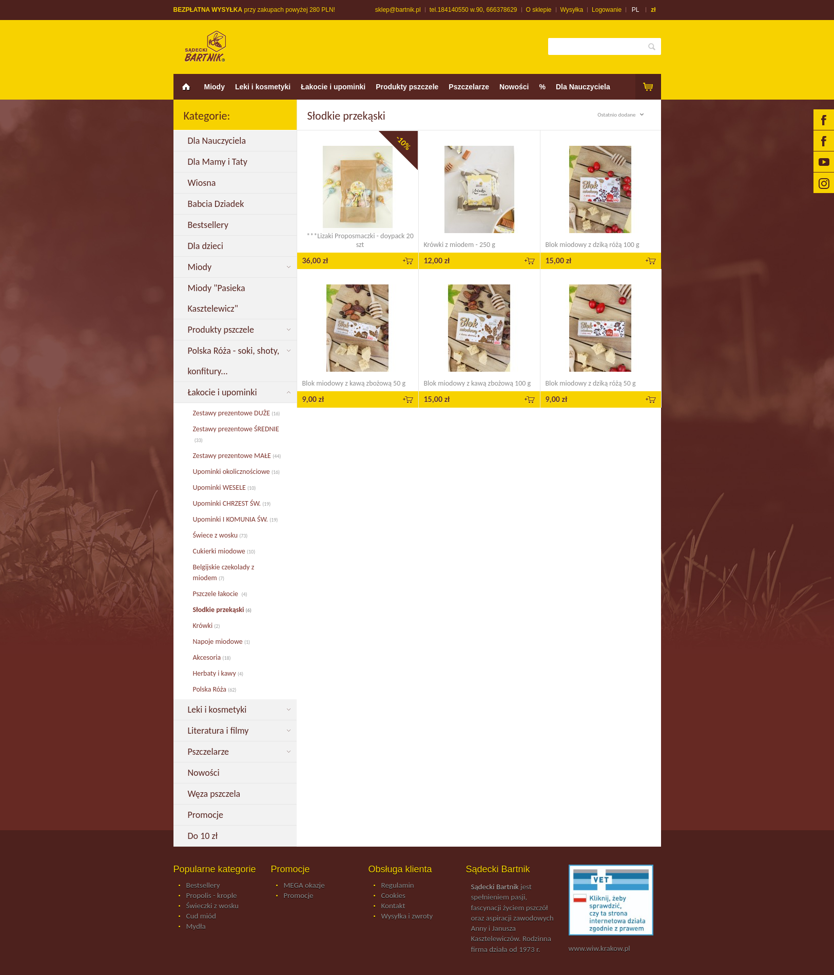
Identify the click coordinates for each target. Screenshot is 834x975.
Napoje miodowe (221, 641)
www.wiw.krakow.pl (599, 948)
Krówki (206, 625)
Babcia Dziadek (218, 203)
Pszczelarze (469, 87)
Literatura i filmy (219, 730)
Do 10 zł (204, 836)
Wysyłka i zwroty (407, 916)
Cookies (393, 896)
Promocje (207, 814)
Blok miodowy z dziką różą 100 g (592, 244)
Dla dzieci (207, 246)
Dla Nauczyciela (583, 87)
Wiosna (203, 182)
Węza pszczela (215, 793)
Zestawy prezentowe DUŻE (236, 413)
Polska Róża (215, 689)
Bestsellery (209, 225)
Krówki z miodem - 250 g (459, 244)
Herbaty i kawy (218, 673)
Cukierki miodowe (224, 551)
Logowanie (607, 9)
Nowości (514, 87)
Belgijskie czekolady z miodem (224, 572)
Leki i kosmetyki (262, 87)
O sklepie (539, 9)
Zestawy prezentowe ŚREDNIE (236, 434)
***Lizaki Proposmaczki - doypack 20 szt (359, 240)
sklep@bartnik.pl (398, 9)
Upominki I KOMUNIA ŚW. (235, 519)
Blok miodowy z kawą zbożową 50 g (354, 383)
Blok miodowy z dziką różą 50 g (591, 383)
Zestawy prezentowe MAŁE (237, 455)
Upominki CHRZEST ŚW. (232, 503)
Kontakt (393, 906)
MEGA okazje (304, 886)
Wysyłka (572, 9)
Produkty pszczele (407, 87)
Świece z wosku (220, 535)
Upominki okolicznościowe (236, 471)
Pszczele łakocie (220, 593)
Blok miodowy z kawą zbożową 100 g (477, 383)
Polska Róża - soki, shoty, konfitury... (234, 361)
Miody (214, 87)
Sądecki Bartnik (495, 886)
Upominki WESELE (224, 487)
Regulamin (397, 886)
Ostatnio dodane (622, 115)
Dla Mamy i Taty (220, 161)
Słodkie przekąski (222, 609)
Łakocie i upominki (333, 87)
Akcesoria (212, 657)
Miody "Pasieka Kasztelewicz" (216, 298)
